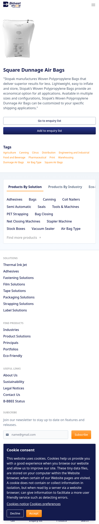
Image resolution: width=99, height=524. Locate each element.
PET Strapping (17, 214)
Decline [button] (15, 513)
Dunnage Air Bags (13, 162)
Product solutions (17, 336)
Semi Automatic (19, 206)
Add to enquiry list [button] (49, 131)
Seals (42, 206)
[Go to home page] (12, 5)
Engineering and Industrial (74, 152)
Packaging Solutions (18, 297)
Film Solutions (14, 284)
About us (10, 375)
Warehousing (65, 157)
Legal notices (13, 388)
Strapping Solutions (18, 303)
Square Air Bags (54, 162)
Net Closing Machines (23, 221)
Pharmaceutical (37, 157)
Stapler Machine (59, 221)
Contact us (11, 394)
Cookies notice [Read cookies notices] (18, 504)
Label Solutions (15, 310)
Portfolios (10, 349)
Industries (11, 329)
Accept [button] (34, 513)
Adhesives (14, 199)
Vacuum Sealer (43, 228)
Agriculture (9, 152)
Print (52, 157)
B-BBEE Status (14, 401)
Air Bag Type (34, 162)
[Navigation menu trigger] (93, 4)
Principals (10, 342)
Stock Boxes (16, 228)
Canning (24, 152)
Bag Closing (44, 214)
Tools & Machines (65, 206)
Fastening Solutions (18, 278)
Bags (32, 199)
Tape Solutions (14, 290)
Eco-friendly (12, 355)
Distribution (49, 152)
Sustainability (13, 381)
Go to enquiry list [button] (49, 121)
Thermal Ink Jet (15, 265)
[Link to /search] (51, 237)
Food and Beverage (14, 157)
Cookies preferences (45, 504)
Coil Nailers (71, 199)
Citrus (35, 152)
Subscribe (81, 434)
